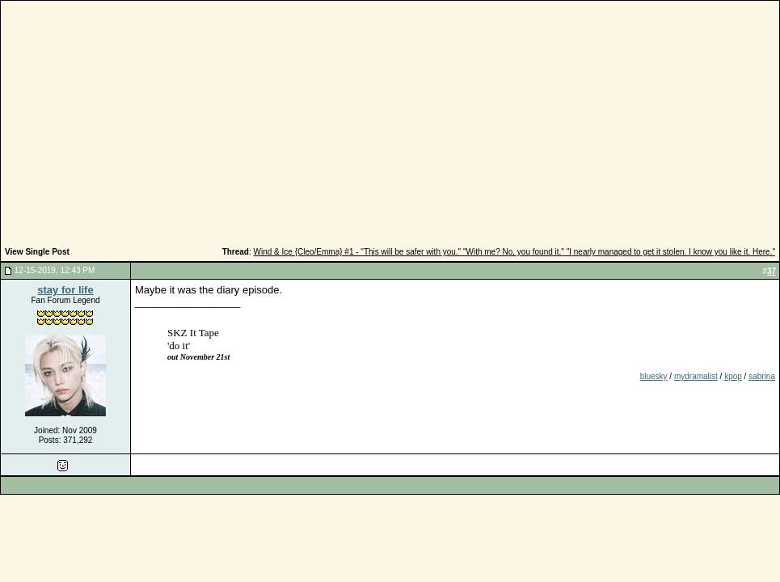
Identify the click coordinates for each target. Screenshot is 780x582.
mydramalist (696, 376)
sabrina (761, 376)
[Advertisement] (390, 126)
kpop (733, 376)
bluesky (654, 376)
